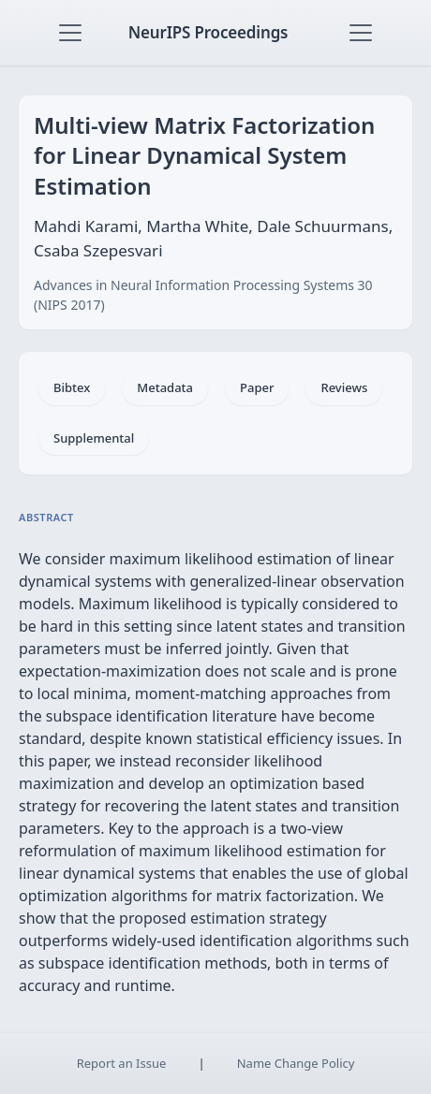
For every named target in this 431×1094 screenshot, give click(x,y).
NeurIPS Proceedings (208, 32)
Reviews (343, 387)
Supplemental (93, 438)
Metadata (165, 387)
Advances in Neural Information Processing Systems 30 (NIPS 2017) (203, 295)
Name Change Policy (296, 1063)
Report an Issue (122, 1063)
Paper (257, 387)
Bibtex (71, 387)
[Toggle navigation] (70, 32)
